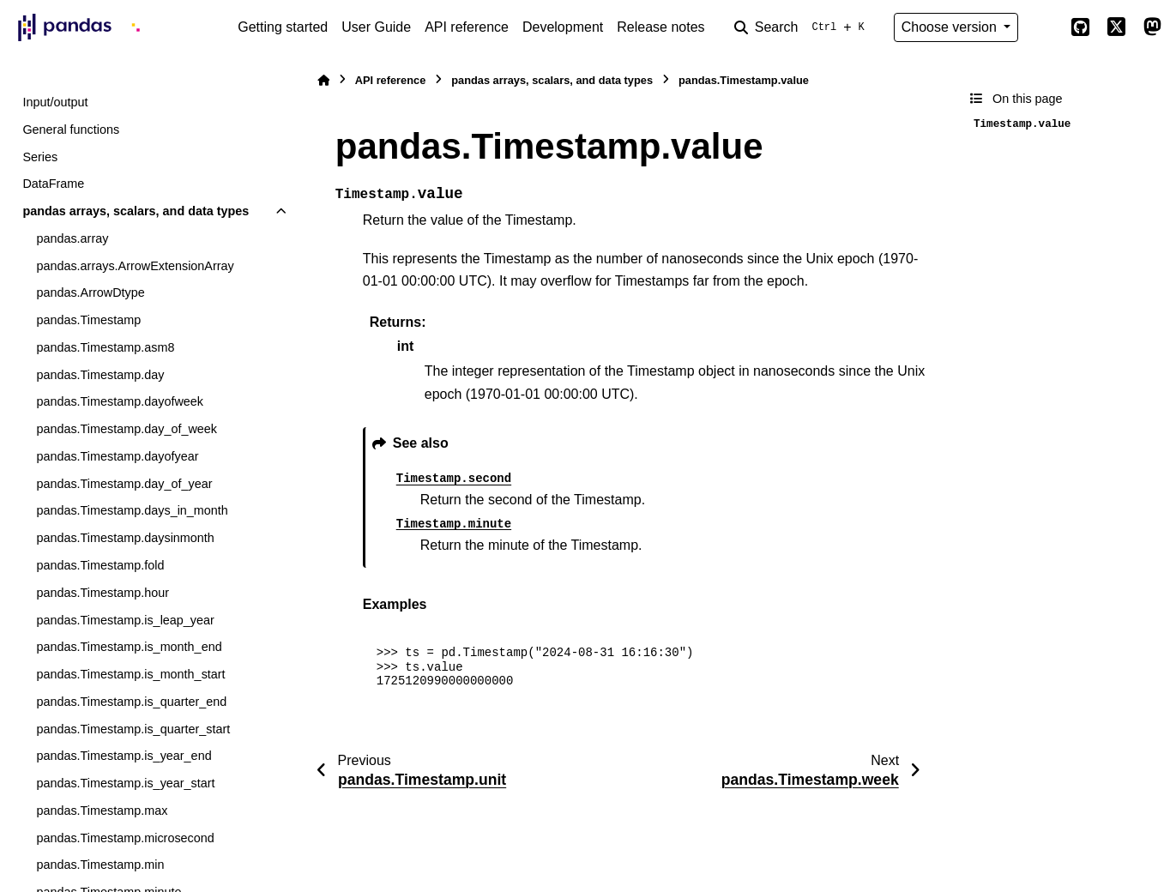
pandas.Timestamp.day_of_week (126, 429)
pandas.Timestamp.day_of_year (124, 484)
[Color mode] (1044, 27)
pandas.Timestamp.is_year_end (123, 755)
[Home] (323, 80)
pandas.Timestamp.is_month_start (130, 674)
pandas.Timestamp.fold (100, 565)
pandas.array (72, 238)
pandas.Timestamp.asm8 (105, 347)
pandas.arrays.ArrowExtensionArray (134, 266)
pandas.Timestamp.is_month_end (128, 647)
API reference (467, 27)
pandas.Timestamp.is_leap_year (125, 620)
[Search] (802, 27)
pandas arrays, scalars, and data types (135, 211)
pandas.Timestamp (88, 320)
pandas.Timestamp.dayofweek (119, 401)
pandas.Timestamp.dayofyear (117, 456)
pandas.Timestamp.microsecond (125, 838)
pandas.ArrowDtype (90, 292)
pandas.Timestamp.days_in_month (131, 510)
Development (562, 27)
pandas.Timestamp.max (101, 810)
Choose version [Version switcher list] (951, 27)
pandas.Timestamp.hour (102, 593)
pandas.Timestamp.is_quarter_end (131, 701)
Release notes (660, 27)
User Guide (376, 27)
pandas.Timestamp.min (100, 864)
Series (39, 157)
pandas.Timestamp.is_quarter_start (133, 729)
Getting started (283, 27)
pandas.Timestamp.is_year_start (125, 783)
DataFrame (53, 183)
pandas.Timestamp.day (100, 375)
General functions (70, 129)
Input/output (54, 102)
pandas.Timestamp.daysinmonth (125, 538)
